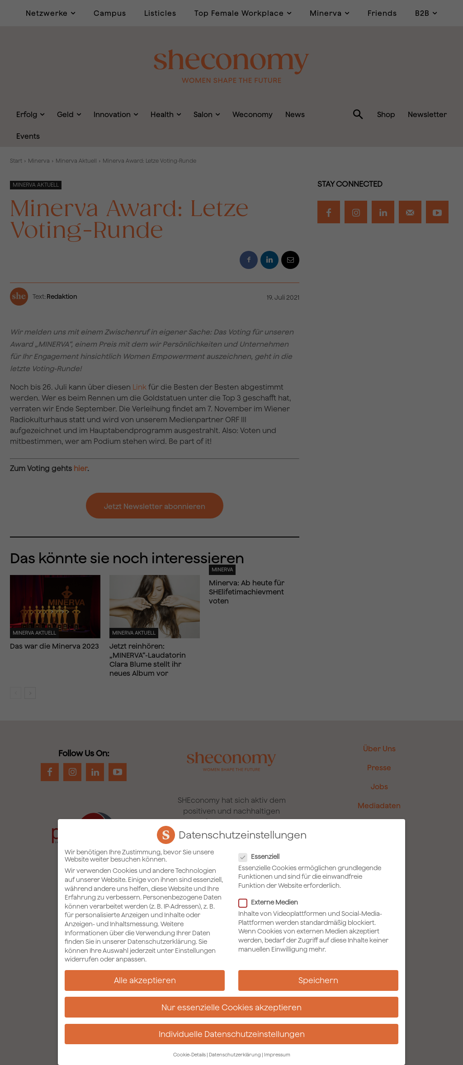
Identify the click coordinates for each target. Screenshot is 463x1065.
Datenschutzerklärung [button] (235, 1053)
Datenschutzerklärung (162, 940)
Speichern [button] (318, 979)
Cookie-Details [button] (189, 1053)
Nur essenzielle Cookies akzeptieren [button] (231, 1006)
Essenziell (261, 855)
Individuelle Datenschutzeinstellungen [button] (232, 1033)
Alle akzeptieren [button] (145, 979)
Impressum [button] (277, 1053)
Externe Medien (271, 901)
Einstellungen (195, 949)
